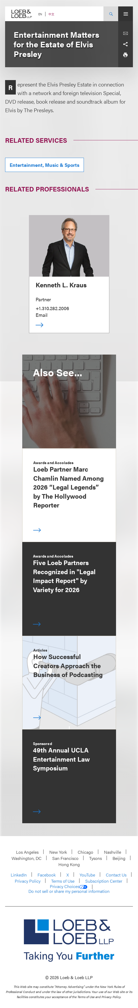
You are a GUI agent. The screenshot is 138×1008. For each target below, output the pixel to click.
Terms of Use (62, 881)
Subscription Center (103, 881)
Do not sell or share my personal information (69, 891)
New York (58, 852)
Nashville (112, 852)
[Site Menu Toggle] (125, 13)
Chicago (85, 852)
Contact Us (116, 875)
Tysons (95, 858)
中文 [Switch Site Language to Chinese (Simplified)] (51, 14)
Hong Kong (69, 864)
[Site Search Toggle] (110, 13)
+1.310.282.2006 (52, 308)
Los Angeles (27, 852)
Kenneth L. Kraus (61, 284)
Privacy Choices (68, 886)
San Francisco (65, 858)
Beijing (119, 858)
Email (41, 314)
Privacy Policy (27, 881)
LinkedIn (19, 875)
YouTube (87, 875)
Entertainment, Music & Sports (44, 164)
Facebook (47, 875)
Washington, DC (27, 858)
